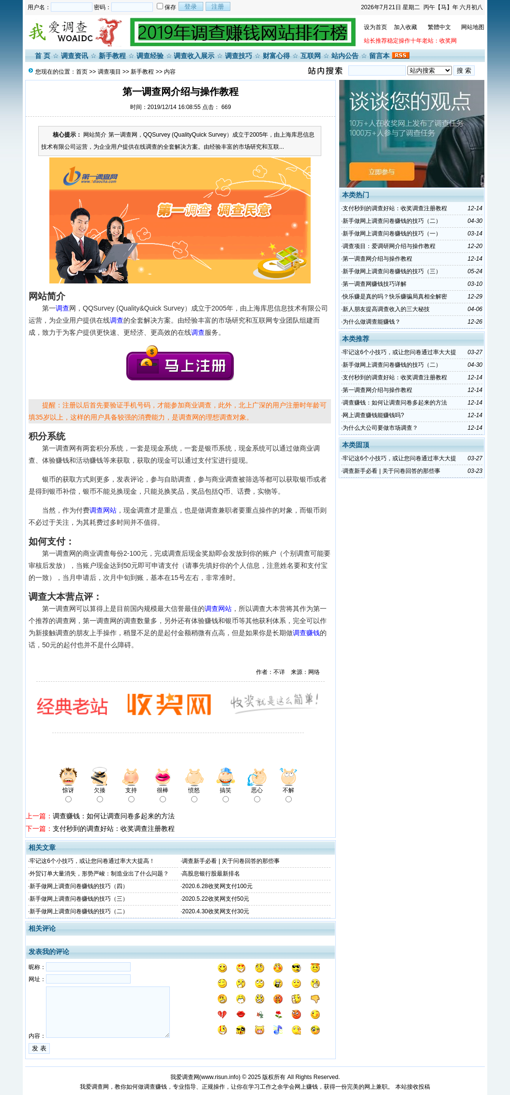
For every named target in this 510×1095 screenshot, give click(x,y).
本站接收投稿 (412, 1086)
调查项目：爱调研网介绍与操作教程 (389, 246)
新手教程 (112, 56)
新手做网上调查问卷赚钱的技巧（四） (79, 886)
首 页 (42, 56)
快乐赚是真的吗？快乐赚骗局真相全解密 (395, 296)
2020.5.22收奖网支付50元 (215, 898)
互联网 (310, 56)
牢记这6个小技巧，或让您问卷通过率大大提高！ (92, 861)
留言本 (379, 56)
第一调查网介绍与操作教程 (377, 258)
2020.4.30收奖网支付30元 (215, 911)
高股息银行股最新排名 (211, 873)
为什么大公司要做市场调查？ (380, 427)
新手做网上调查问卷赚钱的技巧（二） (79, 911)
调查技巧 (238, 56)
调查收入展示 (194, 56)
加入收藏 (405, 27)
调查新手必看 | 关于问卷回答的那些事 (231, 861)
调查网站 (103, 510)
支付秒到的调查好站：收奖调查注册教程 (114, 828)
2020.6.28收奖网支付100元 (217, 886)
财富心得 (276, 56)
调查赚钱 (306, 633)
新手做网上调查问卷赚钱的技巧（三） (79, 898)
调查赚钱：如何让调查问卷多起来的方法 (114, 816)
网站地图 (472, 27)
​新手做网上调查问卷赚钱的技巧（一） (392, 233)
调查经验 (150, 56)
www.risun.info (220, 1077)
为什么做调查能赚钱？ (372, 321)
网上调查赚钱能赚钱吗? (373, 415)
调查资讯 (74, 56)
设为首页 (375, 27)
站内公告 (345, 56)
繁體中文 (439, 27)
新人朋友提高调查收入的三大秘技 (386, 309)
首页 (82, 71)
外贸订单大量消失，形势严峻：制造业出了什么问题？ (99, 873)
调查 (62, 308)
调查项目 (109, 71)
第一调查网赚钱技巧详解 (374, 284)
